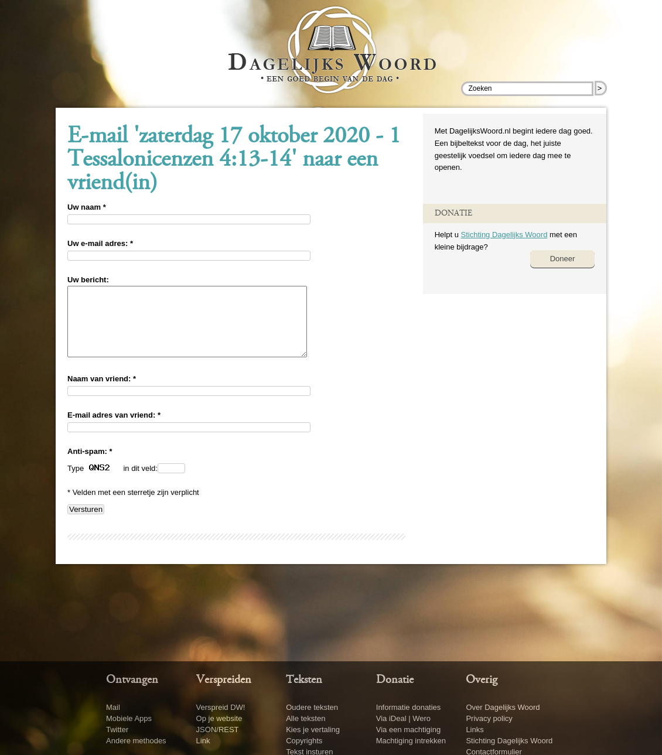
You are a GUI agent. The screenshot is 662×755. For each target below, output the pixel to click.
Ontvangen (132, 680)
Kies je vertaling (313, 729)
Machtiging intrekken (411, 740)
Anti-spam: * (89, 465)
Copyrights (304, 740)
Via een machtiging (408, 729)
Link (203, 740)
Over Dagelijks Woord (503, 707)
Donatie (395, 680)
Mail (113, 707)
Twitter (117, 729)
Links (474, 729)
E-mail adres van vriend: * (114, 429)
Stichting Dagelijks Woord (503, 234)
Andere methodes (136, 740)
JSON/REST (217, 729)
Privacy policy (489, 718)
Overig (481, 680)
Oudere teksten (312, 707)
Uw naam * (86, 207)
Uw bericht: (88, 279)
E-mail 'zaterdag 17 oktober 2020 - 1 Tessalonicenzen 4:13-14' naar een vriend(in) (234, 160)
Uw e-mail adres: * (100, 243)
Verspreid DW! (220, 707)
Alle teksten (305, 718)
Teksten (304, 680)
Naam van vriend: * (101, 392)
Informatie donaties (408, 707)
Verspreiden (223, 680)
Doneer (562, 258)
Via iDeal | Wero (403, 718)
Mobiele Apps (129, 718)
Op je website (219, 718)
